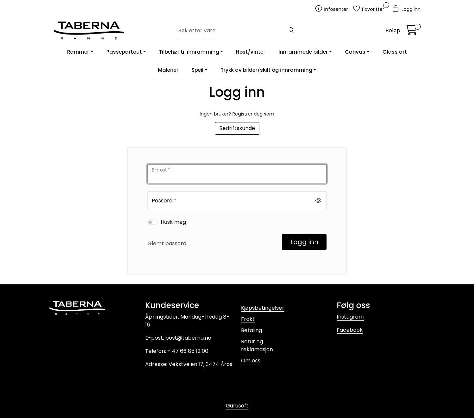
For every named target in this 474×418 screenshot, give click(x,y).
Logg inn (304, 242)
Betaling (251, 330)
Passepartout (124, 51)
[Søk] (232, 30)
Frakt (248, 319)
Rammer (78, 51)
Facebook (350, 330)
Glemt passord (166, 243)
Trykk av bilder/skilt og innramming (266, 69)
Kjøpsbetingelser (262, 308)
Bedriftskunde (237, 128)
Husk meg (173, 222)
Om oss (250, 360)
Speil (197, 69)
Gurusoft (237, 405)
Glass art (394, 51)
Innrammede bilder (303, 51)
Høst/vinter (250, 51)
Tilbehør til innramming (189, 51)
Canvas (355, 51)
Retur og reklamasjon (257, 345)
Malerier (168, 69)
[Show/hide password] (318, 200)
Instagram (350, 317)
